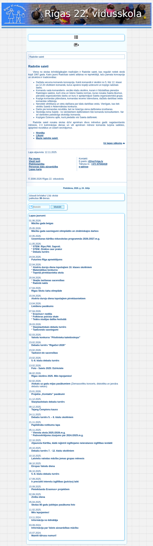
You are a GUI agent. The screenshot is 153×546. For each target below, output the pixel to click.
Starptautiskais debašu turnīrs (49, 327)
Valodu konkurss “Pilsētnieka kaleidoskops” (55, 337)
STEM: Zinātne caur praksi (47, 249)
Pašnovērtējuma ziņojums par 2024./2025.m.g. (58, 435)
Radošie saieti (37, 57)
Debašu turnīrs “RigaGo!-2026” (48, 345)
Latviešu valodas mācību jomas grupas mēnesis (58, 458)
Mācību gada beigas (42, 223)
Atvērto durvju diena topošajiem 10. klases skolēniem (62, 267)
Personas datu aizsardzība (43, 166)
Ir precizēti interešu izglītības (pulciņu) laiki (55, 481)
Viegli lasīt (34, 161)
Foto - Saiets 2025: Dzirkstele (47, 368)
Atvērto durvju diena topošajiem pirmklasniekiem (58, 298)
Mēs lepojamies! (40, 512)
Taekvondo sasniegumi (46, 329)
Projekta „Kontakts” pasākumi (48, 394)
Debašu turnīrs (41, 252)
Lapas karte (35, 169)
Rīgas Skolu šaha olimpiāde (46, 290)
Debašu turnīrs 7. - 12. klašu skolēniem (52, 450)
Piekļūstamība (37, 164)
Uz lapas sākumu (112, 143)
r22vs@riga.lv (95, 161)
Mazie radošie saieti (47, 138)
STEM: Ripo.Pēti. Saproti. (47, 246)
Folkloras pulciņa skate (46, 316)
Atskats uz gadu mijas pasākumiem (50, 383)
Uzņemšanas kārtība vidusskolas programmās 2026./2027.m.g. (65, 238)
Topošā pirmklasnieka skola (48, 272)
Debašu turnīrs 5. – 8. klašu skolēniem (52, 417)
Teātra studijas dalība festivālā (49, 319)
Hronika (40, 132)
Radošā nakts (40, 283)
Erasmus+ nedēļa (42, 314)
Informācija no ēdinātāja (44, 520)
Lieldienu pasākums (42, 306)
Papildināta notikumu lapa (45, 425)
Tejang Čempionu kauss (44, 409)
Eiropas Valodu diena (43, 466)
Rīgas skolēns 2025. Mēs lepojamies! (51, 376)
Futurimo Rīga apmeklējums (47, 259)
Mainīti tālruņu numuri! (44, 535)
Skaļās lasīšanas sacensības (48, 280)
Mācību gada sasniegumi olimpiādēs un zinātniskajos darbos (65, 231)
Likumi (40, 135)
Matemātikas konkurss (45, 270)
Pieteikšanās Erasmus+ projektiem (50, 489)
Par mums (34, 158)
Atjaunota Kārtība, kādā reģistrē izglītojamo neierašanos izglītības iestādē (71, 443)
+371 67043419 (99, 164)
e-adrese (83, 166)
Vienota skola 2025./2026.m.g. (49, 432)
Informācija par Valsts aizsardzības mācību (55, 528)
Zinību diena (38, 497)
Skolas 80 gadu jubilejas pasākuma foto (53, 504)
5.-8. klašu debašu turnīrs (45, 360)
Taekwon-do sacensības (44, 353)
